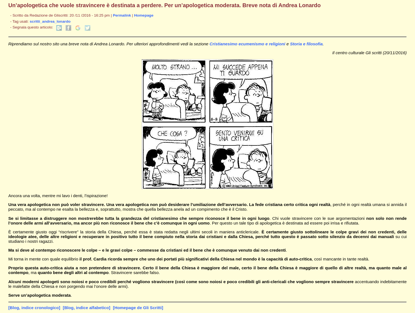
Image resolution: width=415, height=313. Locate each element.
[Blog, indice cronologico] (34, 307)
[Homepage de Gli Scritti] (138, 307)
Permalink (122, 15)
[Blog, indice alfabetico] (86, 307)
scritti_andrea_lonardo (50, 21)
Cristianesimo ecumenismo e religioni (247, 43)
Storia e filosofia (306, 43)
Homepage (143, 15)
